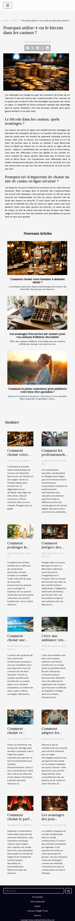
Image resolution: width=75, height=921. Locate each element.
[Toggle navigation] (7, 5)
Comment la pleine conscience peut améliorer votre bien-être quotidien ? (37, 390)
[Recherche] (33, 890)
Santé (37, 906)
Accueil (5, 20)
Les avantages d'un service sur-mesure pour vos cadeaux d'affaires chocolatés (37, 335)
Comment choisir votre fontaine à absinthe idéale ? (37, 281)
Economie (37, 897)
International (38, 901)
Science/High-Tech (37, 910)
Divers (15, 20)
